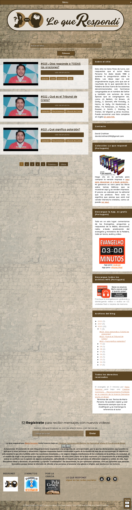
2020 (100, 326)
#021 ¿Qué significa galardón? (60, 129)
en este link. (109, 117)
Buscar (66, 53)
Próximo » (52, 164)
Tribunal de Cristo (73, 111)
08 (101, 349)
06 (101, 354)
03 (101, 359)
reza (70, 78)
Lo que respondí (13, 443)
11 (101, 329)
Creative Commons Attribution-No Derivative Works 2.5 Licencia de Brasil (92, 443)
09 (101, 346)
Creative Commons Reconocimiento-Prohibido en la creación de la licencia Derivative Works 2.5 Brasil (112, 393)
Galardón (46, 111)
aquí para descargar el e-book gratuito (112, 180)
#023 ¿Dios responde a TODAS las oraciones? (114, 333)
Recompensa (58, 111)
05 (101, 357)
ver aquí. (105, 202)
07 (101, 351)
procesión (61, 78)
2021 (100, 324)
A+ (127, 503)
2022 (100, 321)
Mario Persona (31, 443)
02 (101, 362)
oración (45, 78)
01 (101, 365)
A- (127, 506)
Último (63, 164)
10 (101, 344)
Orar (53, 78)
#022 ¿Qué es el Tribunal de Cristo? (111, 337)
